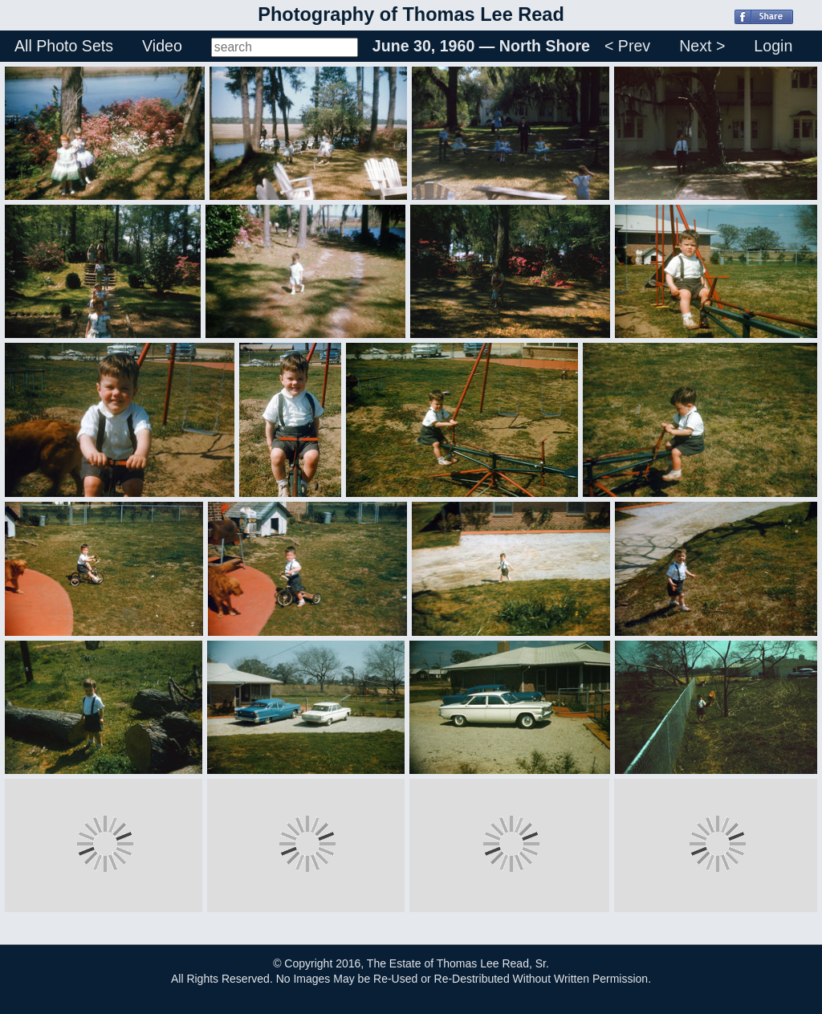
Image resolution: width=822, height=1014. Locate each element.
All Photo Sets (63, 46)
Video (162, 46)
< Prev (627, 46)
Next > (702, 46)
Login (773, 46)
